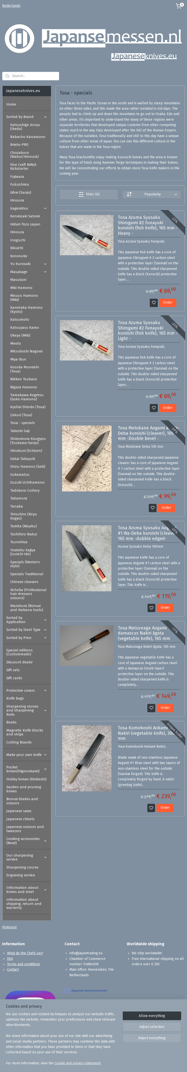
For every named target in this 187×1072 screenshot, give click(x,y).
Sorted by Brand (26, 117)
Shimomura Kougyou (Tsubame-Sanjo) (28, 440)
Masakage (28, 272)
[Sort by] (151, 194)
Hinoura (17, 200)
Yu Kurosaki (28, 264)
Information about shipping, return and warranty (23, 903)
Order (167, 302)
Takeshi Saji (19, 431)
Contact (13, 969)
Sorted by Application (26, 620)
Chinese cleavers (24, 582)
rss (121, 1063)
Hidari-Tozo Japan (25, 224)
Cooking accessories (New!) (26, 841)
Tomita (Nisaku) (23, 526)
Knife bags (15, 698)
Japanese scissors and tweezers (25, 829)
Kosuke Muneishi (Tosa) (24, 369)
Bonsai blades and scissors (22, 801)
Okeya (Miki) (20, 335)
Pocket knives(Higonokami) (26, 769)
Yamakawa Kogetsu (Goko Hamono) (27, 397)
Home (11, 104)
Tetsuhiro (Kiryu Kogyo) (23, 516)
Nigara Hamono (23, 387)
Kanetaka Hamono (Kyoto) (26, 309)
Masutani (18, 279)
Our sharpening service (26, 857)
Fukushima (19, 184)
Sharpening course (22, 867)
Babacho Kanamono (27, 137)
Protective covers (26, 690)
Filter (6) (89, 194)
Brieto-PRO (19, 144)
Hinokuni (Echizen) (26, 450)
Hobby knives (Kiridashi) (26, 779)
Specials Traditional (26, 574)
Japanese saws (18, 811)
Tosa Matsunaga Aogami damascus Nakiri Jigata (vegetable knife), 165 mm (144, 633)
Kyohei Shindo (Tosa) (28, 407)
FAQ (10, 959)
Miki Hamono (21, 288)
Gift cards (14, 678)
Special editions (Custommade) (19, 652)
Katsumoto (19, 319)
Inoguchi (17, 240)
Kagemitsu (28, 208)
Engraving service (20, 875)
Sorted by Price (26, 638)
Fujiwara (17, 176)
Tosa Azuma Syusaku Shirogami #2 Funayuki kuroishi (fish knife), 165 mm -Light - (148, 330)
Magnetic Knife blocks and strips (24, 732)
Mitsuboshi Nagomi (26, 351)
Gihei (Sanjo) (20, 192)
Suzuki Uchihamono (27, 482)
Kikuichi (16, 248)
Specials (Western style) (25, 564)
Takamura (18, 498)
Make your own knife (26, 755)
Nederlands (11, 6)
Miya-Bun (18, 359)
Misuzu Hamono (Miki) (24, 297)
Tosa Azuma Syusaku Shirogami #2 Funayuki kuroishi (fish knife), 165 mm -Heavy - (148, 225)
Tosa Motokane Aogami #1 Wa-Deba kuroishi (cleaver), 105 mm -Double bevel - (148, 433)
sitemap (112, 1063)
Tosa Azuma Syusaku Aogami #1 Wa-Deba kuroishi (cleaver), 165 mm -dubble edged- (148, 533)
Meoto (15, 343)
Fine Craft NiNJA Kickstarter (23, 166)
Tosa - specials (22, 423)
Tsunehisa (19, 542)
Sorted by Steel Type (26, 629)
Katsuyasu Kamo (24, 327)
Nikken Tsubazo (23, 379)
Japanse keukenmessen (86, 991)
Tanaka (16, 506)
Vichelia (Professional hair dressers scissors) (28, 594)
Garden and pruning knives (23, 789)
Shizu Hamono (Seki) (27, 466)
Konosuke (18, 256)
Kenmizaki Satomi (25, 216)
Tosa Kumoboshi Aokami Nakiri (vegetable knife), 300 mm (146, 733)
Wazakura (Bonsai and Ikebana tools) (26, 608)
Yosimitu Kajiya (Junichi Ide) (22, 552)
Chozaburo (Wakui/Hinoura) (24, 154)
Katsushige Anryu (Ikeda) (25, 127)
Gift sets (13, 670)
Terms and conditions (23, 964)
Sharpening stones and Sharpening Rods (26, 710)
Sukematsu (19, 474)
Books (11, 722)
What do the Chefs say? (25, 953)
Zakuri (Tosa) (21, 415)
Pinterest (9, 927)
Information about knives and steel (26, 889)
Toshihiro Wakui (23, 534)
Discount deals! (19, 662)
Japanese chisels (20, 819)
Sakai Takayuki (22, 458)
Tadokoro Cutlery (24, 490)
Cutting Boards (19, 742)
